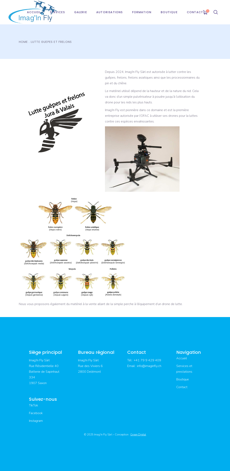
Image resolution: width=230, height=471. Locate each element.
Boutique (182, 379)
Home (23, 42)
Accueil (181, 358)
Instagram (36, 421)
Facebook (36, 413)
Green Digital (138, 434)
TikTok (33, 405)
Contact (181, 387)
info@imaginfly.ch (149, 366)
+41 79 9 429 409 (147, 360)
